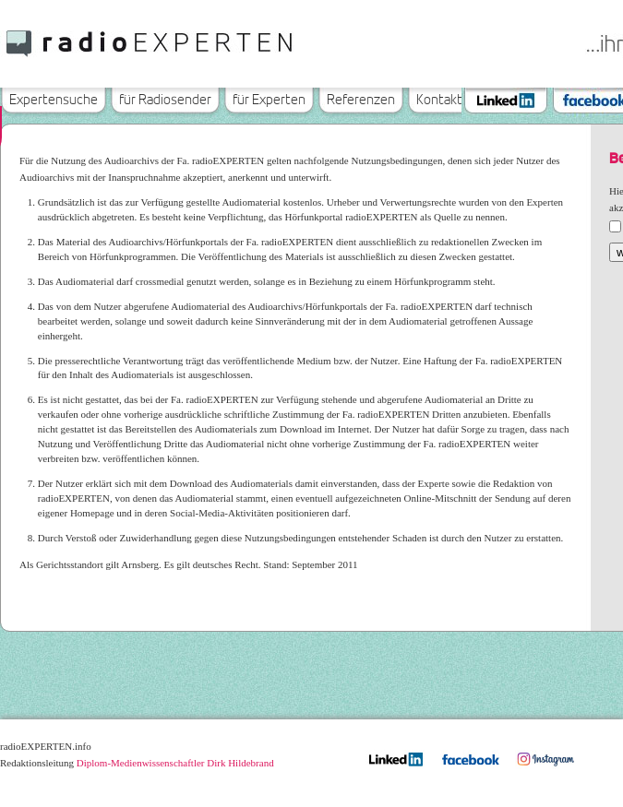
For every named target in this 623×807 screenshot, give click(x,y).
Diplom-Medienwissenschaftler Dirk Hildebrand (175, 762)
